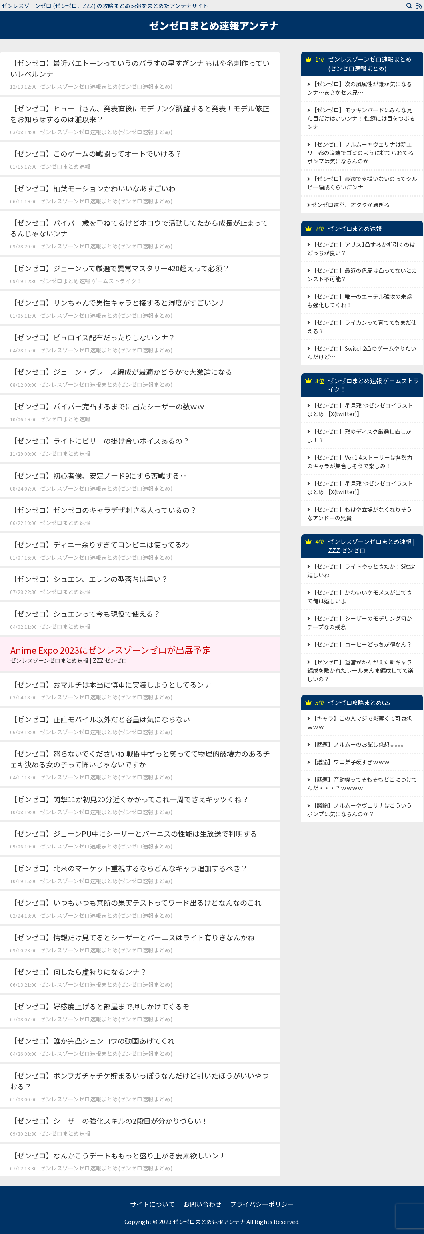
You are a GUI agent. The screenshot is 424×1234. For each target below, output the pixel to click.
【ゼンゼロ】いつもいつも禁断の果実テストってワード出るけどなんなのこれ (136, 902)
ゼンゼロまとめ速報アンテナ (214, 25)
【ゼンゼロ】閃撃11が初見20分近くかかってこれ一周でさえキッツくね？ (129, 799)
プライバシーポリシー (262, 1204)
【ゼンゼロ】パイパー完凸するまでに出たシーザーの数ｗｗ (107, 406)
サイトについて (152, 1204)
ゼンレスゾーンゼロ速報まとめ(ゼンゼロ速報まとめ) (106, 86)
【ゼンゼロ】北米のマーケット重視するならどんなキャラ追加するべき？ (129, 868)
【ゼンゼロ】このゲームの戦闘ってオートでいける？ (96, 153)
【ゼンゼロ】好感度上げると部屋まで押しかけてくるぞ (100, 1006)
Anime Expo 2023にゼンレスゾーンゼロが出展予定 (140, 654)
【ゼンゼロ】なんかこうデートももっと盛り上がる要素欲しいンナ (118, 1155)
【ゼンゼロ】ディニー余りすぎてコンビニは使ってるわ (99, 544)
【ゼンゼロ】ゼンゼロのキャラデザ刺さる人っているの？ (103, 510)
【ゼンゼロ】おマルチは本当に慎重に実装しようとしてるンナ (110, 684)
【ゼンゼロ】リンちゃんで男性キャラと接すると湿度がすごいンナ (118, 302)
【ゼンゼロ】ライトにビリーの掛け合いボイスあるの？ (100, 440)
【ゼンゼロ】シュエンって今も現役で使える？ (85, 613)
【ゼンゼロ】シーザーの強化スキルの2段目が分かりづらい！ (109, 1120)
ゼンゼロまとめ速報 (65, 166)
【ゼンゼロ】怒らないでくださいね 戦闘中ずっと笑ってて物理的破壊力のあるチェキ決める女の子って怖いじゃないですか (140, 758)
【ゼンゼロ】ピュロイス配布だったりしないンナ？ (92, 337)
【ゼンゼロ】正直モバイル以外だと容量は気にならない (100, 719)
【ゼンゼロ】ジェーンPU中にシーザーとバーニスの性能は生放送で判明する (133, 833)
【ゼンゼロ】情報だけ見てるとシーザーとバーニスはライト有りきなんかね (132, 937)
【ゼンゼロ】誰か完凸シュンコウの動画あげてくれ (92, 1040)
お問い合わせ (202, 1204)
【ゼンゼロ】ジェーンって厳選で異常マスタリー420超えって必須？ (120, 268)
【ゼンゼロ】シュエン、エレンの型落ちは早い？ (89, 579)
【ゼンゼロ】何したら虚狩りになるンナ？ (78, 971)
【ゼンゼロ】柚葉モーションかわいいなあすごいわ (93, 188)
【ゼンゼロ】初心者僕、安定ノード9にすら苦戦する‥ (98, 475)
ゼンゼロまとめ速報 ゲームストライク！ (91, 281)
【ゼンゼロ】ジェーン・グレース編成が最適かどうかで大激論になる (121, 371)
